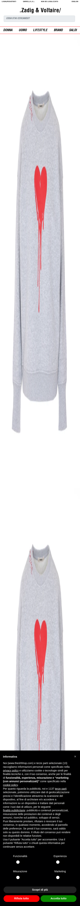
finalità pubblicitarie (14, 810)
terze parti (61, 788)
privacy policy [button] (11, 770)
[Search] (39, 19)
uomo (23, 30)
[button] (75, 756)
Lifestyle (40, 30)
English (75, 2)
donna (7, 30)
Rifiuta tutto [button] (21, 898)
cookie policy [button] (10, 785)
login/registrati (9, 2)
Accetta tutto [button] (59, 898)
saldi (73, 30)
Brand (58, 30)
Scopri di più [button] (40, 889)
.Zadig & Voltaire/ (40, 11)
